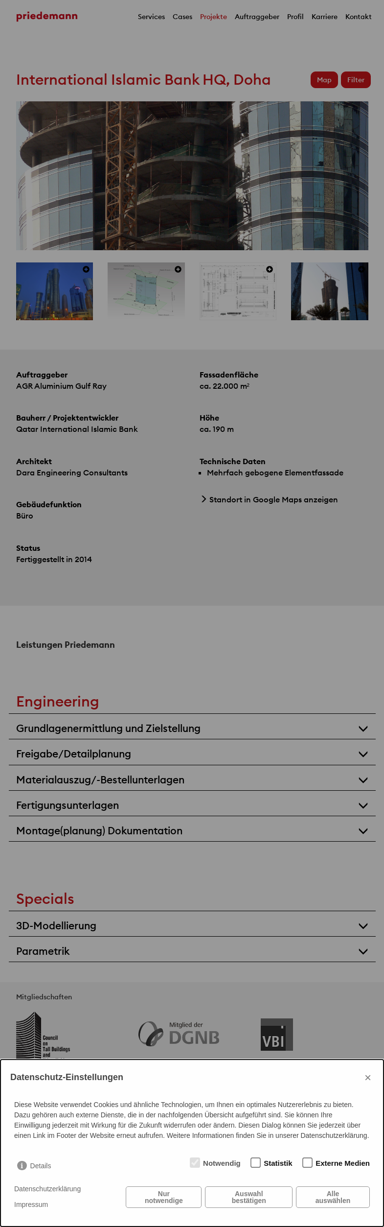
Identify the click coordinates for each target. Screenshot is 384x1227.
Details (40, 1166)
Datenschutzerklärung (47, 1189)
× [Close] (367, 1077)
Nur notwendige (164, 1197)
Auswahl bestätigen (249, 1197)
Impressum (31, 1204)
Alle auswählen (333, 1197)
